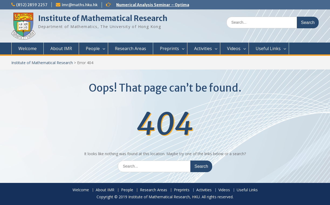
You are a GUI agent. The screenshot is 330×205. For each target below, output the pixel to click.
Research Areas (130, 48)
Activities (203, 48)
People (93, 48)
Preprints (169, 48)
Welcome (27, 48)
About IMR (61, 48)
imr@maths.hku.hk (80, 4)
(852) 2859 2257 (31, 4)
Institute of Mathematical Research (102, 18)
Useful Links (268, 48)
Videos (233, 48)
